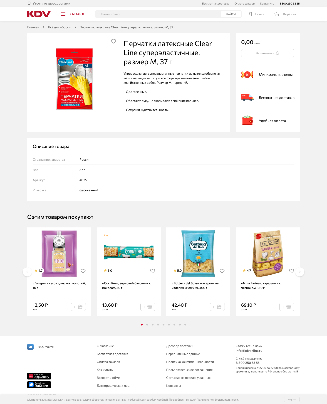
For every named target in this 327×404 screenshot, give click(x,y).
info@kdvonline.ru (249, 350)
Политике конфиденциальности (217, 399)
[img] (113, 41)
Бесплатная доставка (215, 3)
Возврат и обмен (109, 377)
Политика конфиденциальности (190, 362)
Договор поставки (179, 346)
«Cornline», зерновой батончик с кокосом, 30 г (126, 285)
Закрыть (292, 399)
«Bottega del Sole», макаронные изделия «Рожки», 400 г (195, 285)
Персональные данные (183, 354)
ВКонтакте (46, 347)
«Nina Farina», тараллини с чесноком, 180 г (261, 285)
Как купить (267, 3)
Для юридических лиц (113, 385)
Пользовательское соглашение (189, 370)
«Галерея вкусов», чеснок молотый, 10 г (59, 285)
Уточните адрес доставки (51, 3)
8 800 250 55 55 (290, 3)
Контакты (173, 385)
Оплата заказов (245, 3)
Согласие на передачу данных (188, 377)
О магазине (105, 346)
